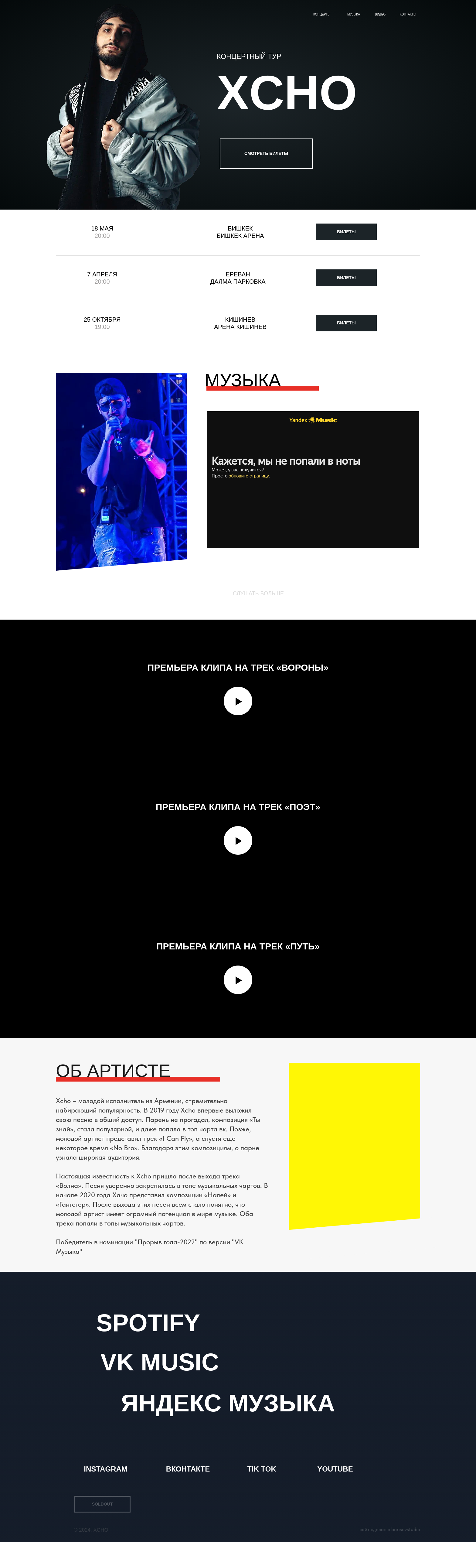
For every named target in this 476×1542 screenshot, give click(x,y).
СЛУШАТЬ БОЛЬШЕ (258, 593)
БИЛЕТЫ (346, 231)
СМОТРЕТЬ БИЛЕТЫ (266, 153)
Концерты (321, 14)
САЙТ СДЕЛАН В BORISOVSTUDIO (389, 1529)
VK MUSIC (159, 1362)
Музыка (353, 14)
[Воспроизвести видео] (238, 701)
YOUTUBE (335, 1469)
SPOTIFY (148, 1322)
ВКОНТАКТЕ (188, 1469)
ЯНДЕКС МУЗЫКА (228, 1403)
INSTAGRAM (105, 1469)
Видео (380, 14)
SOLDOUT (102, 1504)
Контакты (408, 14)
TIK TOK (261, 1469)
